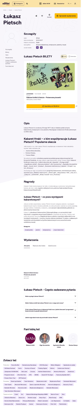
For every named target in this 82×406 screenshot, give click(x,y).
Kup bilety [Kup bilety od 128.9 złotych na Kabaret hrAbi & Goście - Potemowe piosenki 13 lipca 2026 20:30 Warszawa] (50, 107)
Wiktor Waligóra (55, 365)
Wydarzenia (9, 58)
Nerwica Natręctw (59, 372)
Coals (16, 395)
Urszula (32, 372)
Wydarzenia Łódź (42, 382)
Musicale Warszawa (20, 385)
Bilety (7, 53)
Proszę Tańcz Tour (10, 378)
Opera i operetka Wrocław (37, 385)
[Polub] (42, 16)
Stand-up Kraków (16, 382)
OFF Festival (22, 378)
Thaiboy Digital (42, 369)
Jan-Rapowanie (55, 401)
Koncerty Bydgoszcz (54, 385)
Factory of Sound (30, 369)
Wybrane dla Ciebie (39, 246)
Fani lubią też (9, 67)
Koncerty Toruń (67, 385)
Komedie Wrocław (10, 388)
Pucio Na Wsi (15, 365)
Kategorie (18, 4)
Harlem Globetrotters (44, 372)
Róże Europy (52, 398)
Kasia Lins (22, 398)
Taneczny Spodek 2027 (63, 375)
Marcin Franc (55, 395)
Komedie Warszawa (52, 388)
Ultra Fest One (21, 375)
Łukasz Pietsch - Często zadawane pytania (11, 62)
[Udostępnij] (36, 16)
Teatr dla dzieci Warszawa (12, 391)
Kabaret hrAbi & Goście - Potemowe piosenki (43, 98)
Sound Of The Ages (47, 375)
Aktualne (27, 246)
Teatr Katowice (28, 382)
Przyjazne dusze (9, 375)
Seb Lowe (24, 372)
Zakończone (52, 246)
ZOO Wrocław (44, 365)
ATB (30, 375)
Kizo (63, 395)
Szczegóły (8, 50)
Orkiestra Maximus (10, 398)
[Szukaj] (27, 4)
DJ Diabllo (66, 401)
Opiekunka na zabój (69, 365)
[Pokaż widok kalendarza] (72, 57)
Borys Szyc (42, 398)
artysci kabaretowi (59, 230)
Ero (22, 395)
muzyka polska (29, 230)
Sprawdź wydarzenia (66, 16)
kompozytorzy (46, 230)
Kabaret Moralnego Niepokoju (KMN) (37, 395)
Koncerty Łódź (22, 388)
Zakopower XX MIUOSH (11, 372)
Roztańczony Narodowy (29, 365)
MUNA (36, 375)
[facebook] (41, 48)
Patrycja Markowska (29, 401)
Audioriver (71, 372)
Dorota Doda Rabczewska (12, 401)
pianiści (38, 230)
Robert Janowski (43, 401)
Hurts (20, 369)
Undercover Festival (63, 369)
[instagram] (37, 48)
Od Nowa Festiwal (10, 369)
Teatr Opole (8, 385)
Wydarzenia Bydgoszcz (36, 388)
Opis (6, 55)
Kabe (74, 401)
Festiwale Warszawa (69, 382)
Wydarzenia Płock (55, 382)
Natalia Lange (32, 398)
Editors (52, 369)
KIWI (60, 398)
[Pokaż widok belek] (63, 57)
